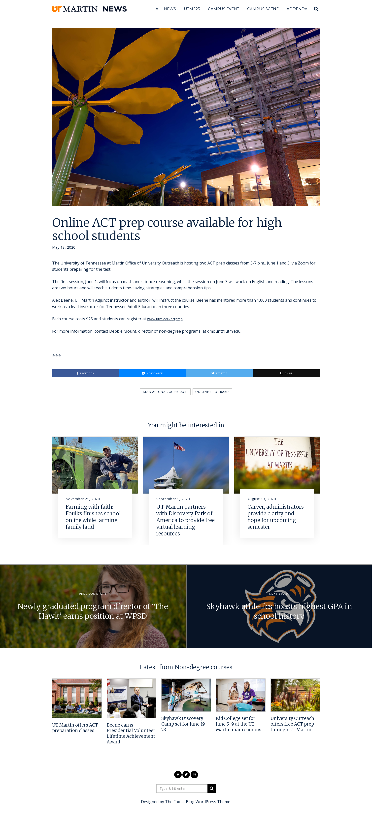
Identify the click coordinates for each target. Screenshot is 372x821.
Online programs (212, 392)
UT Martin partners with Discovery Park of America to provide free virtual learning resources (185, 520)
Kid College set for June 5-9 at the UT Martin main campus (238, 724)
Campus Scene (263, 8)
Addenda (297, 8)
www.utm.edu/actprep (167, 319)
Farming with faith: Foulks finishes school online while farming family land (93, 517)
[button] (211, 788)
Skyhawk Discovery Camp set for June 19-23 (184, 724)
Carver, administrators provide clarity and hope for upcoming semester (275, 517)
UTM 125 (192, 8)
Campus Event (223, 8)
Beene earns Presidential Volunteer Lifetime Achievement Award (131, 733)
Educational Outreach (165, 392)
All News (166, 8)
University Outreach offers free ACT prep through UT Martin (292, 724)
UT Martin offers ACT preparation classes (75, 727)
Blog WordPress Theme (208, 801)
